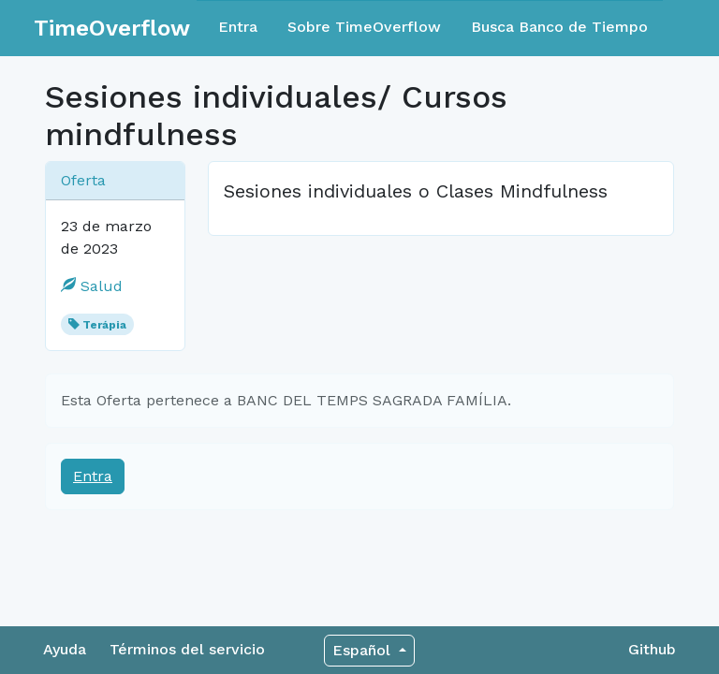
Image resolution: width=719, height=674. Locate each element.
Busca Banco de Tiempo (559, 27)
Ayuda (64, 649)
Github (652, 649)
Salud (92, 286)
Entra (237, 27)
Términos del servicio (187, 649)
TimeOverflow (112, 28)
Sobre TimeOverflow (364, 27)
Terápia (104, 324)
